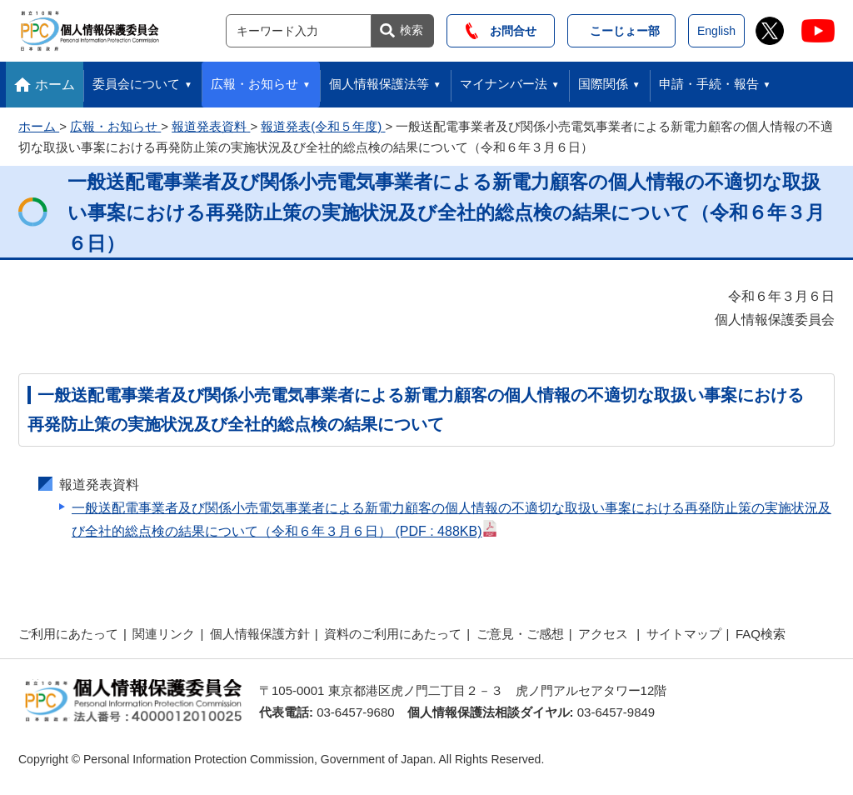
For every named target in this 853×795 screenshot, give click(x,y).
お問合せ (501, 30)
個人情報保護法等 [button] (379, 84)
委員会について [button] (136, 84)
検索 (411, 30)
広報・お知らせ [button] (254, 84)
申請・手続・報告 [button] (709, 84)
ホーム (55, 85)
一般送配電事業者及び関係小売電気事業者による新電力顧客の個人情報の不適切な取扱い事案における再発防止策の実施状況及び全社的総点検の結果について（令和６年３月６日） (451, 519)
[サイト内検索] (299, 31)
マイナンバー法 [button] (503, 84)
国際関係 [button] (603, 84)
